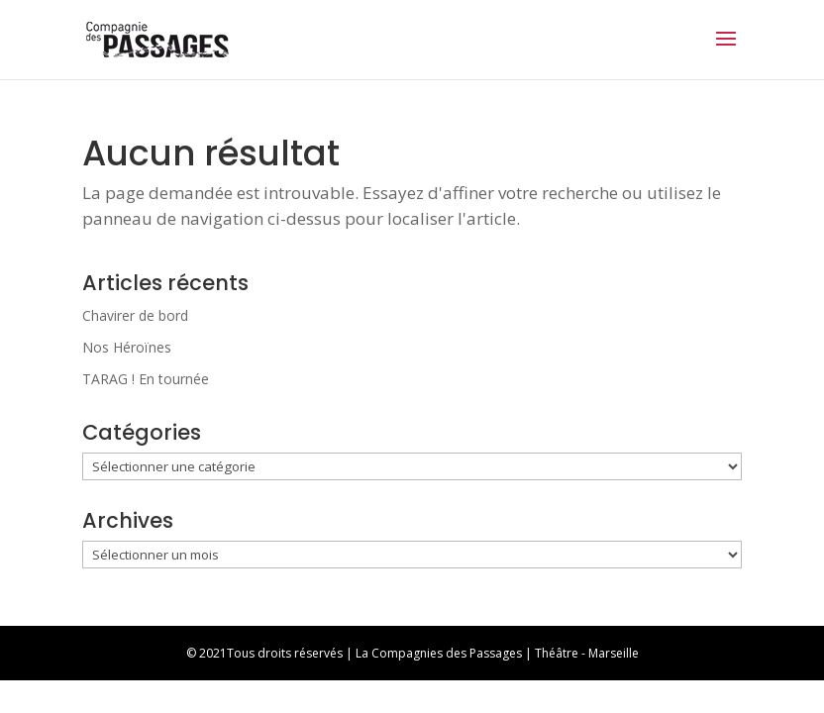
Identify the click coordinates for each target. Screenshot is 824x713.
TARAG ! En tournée (145, 378)
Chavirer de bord (135, 315)
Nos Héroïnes (126, 347)
